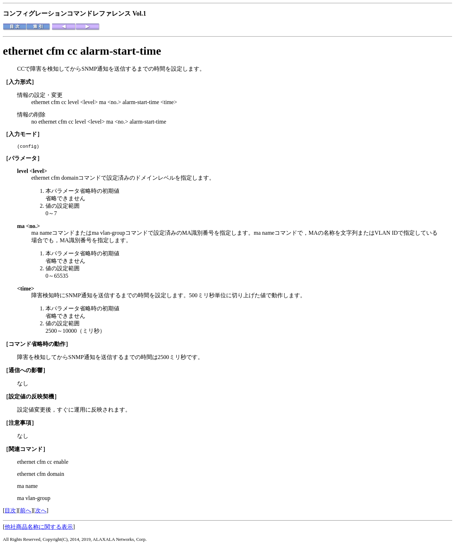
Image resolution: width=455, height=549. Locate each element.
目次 (10, 512)
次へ (41, 512)
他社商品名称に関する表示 (39, 528)
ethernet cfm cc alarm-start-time (82, 50)
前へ (25, 512)
